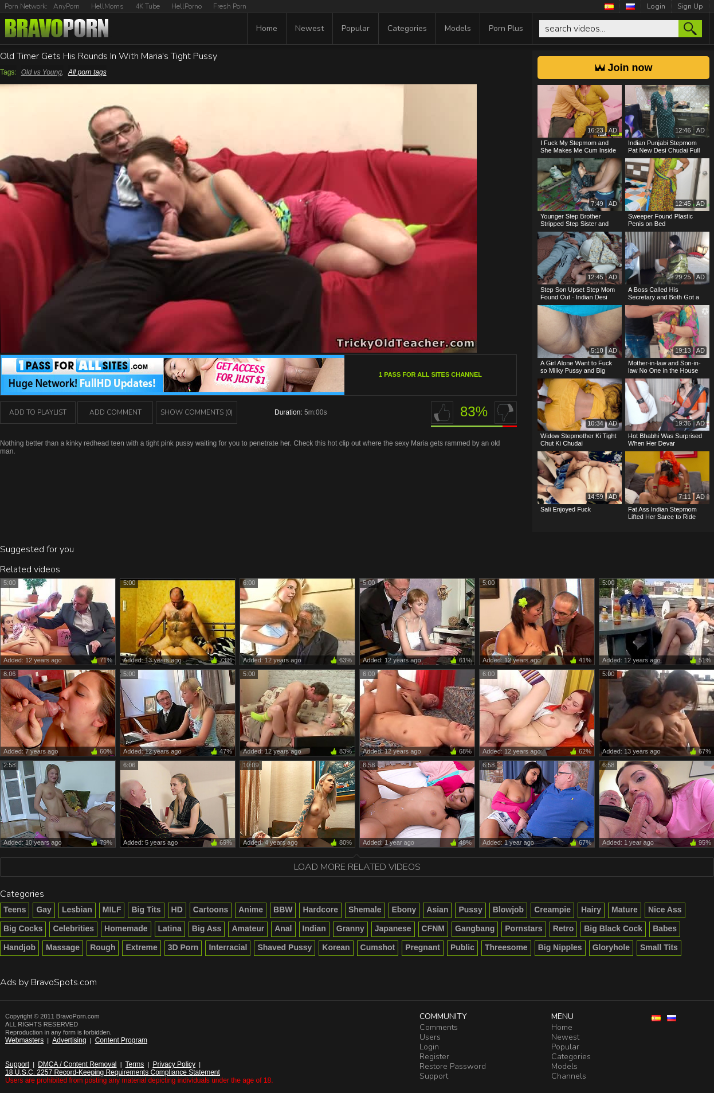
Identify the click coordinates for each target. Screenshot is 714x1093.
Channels (568, 1076)
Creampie (552, 909)
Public (462, 947)
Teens (14, 909)
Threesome (506, 947)
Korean (336, 947)
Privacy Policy (173, 1064)
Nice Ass (665, 909)
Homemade (125, 928)
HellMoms (107, 6)
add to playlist (37, 412)
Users (430, 1037)
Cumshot (377, 947)
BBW (282, 909)
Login (656, 6)
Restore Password (452, 1066)
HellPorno (186, 6)
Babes (665, 928)
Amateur (248, 928)
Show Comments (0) (196, 412)
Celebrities (73, 928)
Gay (43, 909)
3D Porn (183, 947)
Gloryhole (611, 947)
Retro (563, 928)
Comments (438, 1027)
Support (17, 1064)
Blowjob (508, 909)
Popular (356, 28)
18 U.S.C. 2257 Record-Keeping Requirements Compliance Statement (112, 1072)
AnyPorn (66, 6)
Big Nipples (560, 947)
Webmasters (24, 1040)
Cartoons (210, 909)
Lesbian (77, 909)
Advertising (69, 1040)
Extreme (141, 947)
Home (266, 28)
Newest (309, 28)
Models (458, 28)
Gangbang (475, 928)
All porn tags (87, 72)
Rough (102, 947)
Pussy (470, 909)
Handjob (19, 947)
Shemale (365, 909)
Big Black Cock (613, 928)
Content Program (121, 1040)
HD (177, 909)
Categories (407, 28)
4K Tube (147, 6)
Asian (437, 909)
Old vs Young (41, 72)
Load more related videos (357, 867)
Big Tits (145, 909)
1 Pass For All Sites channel (430, 374)
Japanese (393, 928)
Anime (250, 909)
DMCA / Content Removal (77, 1064)
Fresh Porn (229, 6)
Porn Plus (506, 28)
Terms (134, 1064)
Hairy (591, 909)
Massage (63, 947)
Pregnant (422, 947)
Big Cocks (22, 928)
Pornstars (523, 928)
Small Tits (659, 947)
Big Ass (207, 928)
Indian (314, 928)
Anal (283, 928)
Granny (350, 928)
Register (434, 1056)
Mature (624, 909)
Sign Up (690, 6)
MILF (112, 909)
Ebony (404, 909)
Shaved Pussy (284, 947)
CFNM (433, 928)
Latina (170, 928)
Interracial (228, 947)
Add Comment (115, 412)
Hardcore (320, 909)
